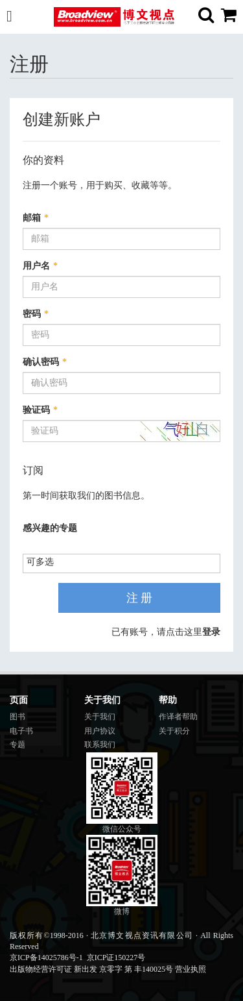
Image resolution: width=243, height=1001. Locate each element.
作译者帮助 (178, 716)
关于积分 (174, 730)
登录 (211, 632)
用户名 (40, 266)
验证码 (40, 410)
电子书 (21, 730)
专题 (17, 744)
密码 (36, 314)
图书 (17, 716)
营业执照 (190, 969)
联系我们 (99, 744)
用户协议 (99, 730)
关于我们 (99, 716)
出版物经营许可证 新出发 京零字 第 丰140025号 (91, 969)
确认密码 (45, 362)
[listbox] (45, 562)
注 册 (139, 597)
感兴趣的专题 (50, 528)
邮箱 (36, 218)
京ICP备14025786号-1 (46, 957)
